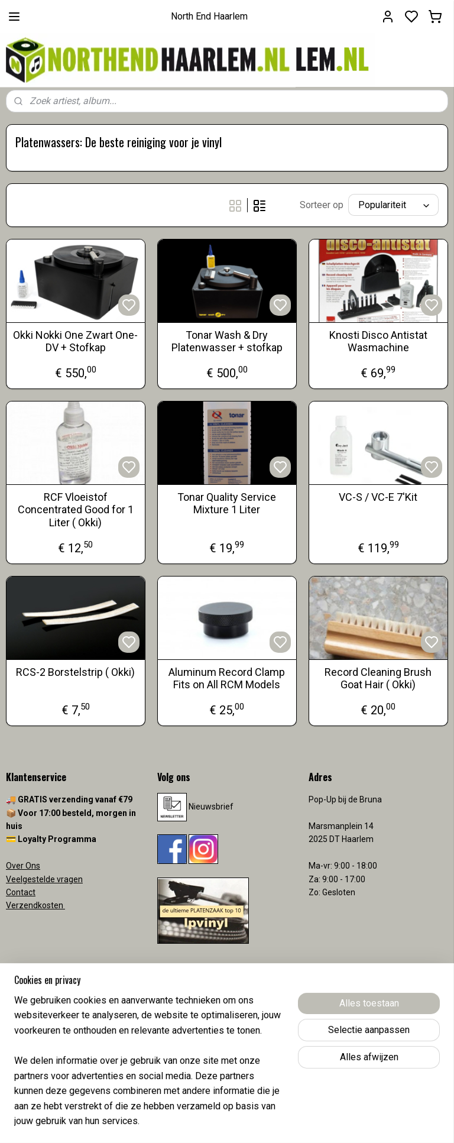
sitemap (273, 1121)
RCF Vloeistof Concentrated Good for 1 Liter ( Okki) (76, 510)
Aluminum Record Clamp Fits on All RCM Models (226, 678)
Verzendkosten (35, 905)
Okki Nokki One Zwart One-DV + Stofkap (75, 341)
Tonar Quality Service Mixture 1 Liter (226, 503)
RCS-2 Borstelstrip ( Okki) (75, 672)
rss (296, 1121)
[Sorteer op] (393, 205)
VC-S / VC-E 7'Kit (378, 497)
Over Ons (23, 865)
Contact (20, 892)
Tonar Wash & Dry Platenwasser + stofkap (227, 341)
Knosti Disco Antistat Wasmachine (378, 341)
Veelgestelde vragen (44, 879)
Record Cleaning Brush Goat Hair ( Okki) (378, 678)
